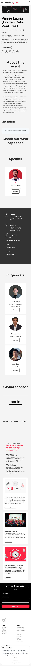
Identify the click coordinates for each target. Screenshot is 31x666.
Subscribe (14, 606)
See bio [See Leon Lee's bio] (15, 370)
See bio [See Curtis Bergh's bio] (15, 310)
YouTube (19, 639)
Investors (4, 627)
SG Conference (20, 627)
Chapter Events (20, 629)
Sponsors (4, 631)
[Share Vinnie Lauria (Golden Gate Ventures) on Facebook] (3, 51)
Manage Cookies (15, 662)
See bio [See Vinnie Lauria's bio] (15, 191)
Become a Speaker (21, 630)
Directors (4, 633)
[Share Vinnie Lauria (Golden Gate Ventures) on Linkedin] (10, 51)
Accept (15, 657)
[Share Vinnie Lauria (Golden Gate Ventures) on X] (6, 51)
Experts (4, 629)
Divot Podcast (20, 641)
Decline (15, 660)
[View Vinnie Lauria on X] (15, 182)
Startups (4, 630)
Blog (18, 638)
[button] (29, 2)
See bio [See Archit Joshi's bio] (15, 340)
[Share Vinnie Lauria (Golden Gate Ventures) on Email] (13, 51)
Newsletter (19, 636)
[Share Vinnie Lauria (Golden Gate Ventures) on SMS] (17, 51)
